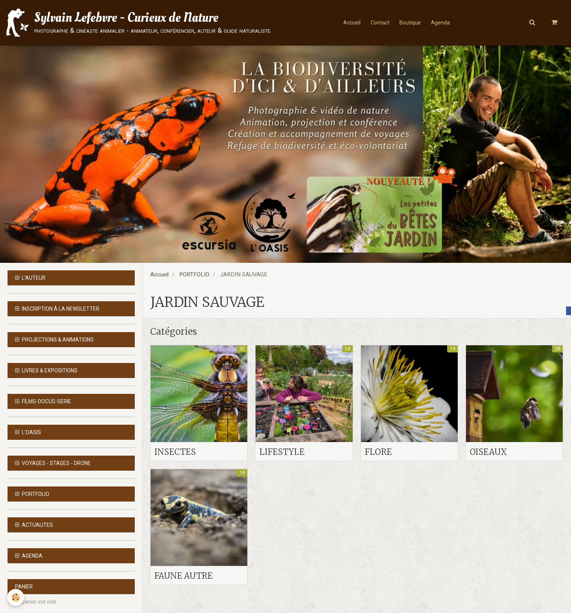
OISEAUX (490, 451)
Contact (379, 23)
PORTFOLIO (194, 274)
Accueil (350, 23)
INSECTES (176, 451)
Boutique (411, 23)
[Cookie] (16, 597)
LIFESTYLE (283, 451)
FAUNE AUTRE (186, 576)
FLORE (379, 451)
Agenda (442, 23)
